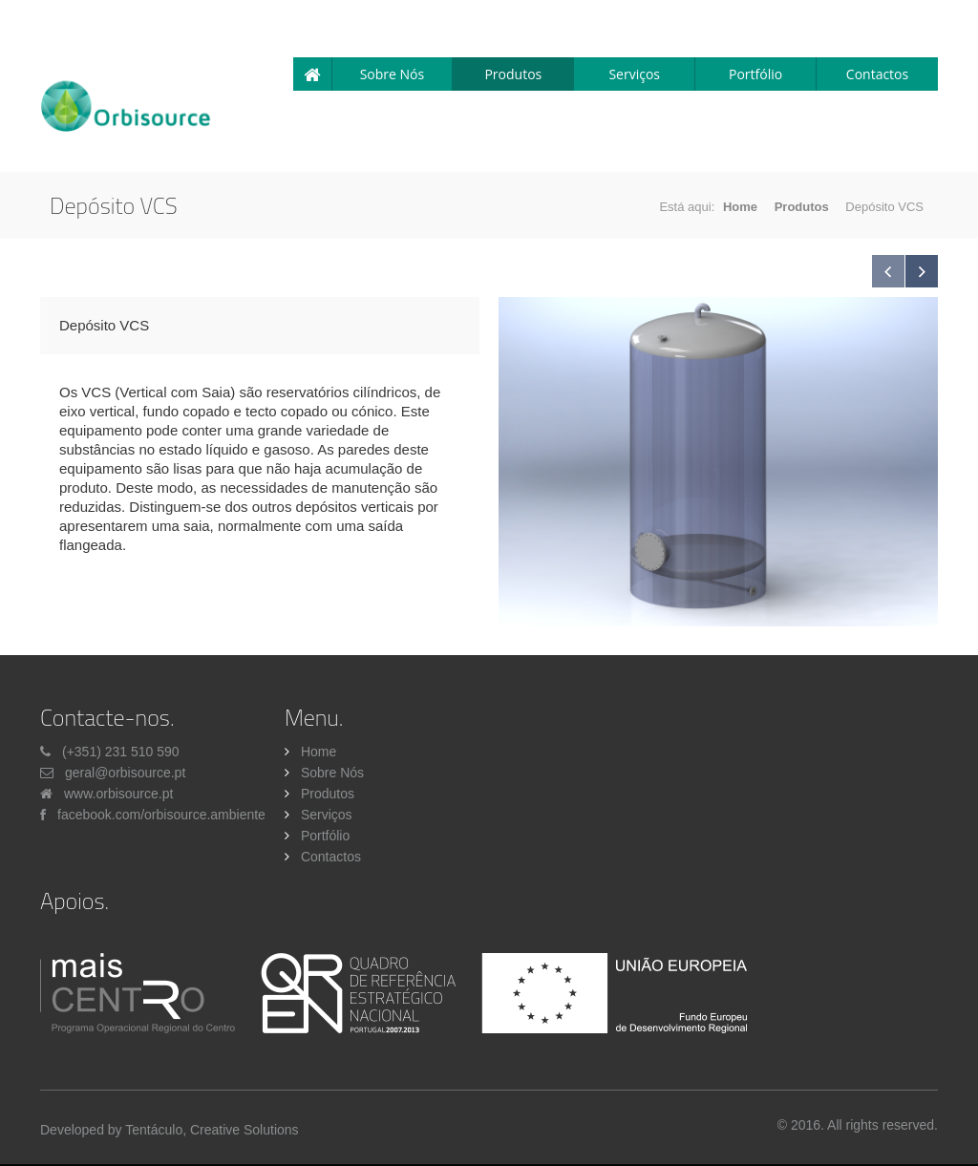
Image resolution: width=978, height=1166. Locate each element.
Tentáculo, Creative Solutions (211, 1129)
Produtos (513, 74)
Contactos (877, 74)
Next (921, 271)
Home (740, 207)
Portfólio (755, 74)
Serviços (634, 74)
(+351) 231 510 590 (121, 751)
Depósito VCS (104, 325)
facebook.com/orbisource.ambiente (161, 814)
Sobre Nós (392, 74)
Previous (888, 271)
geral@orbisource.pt (125, 772)
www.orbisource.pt (118, 793)
